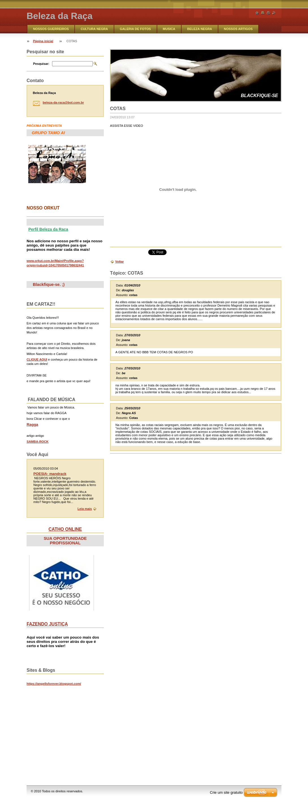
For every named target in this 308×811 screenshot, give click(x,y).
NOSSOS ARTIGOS (238, 29)
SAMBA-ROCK (38, 441)
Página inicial (43, 41)
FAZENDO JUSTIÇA (47, 624)
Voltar (119, 261)
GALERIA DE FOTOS (135, 29)
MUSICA (169, 29)
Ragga (32, 424)
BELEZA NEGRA (199, 29)
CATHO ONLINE (65, 529)
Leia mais (84, 508)
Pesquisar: (41, 63)
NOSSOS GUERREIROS (51, 29)
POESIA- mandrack (49, 474)
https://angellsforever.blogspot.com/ (54, 683)
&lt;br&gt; (69, 729)
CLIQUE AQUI (37, 359)
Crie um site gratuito (226, 792)
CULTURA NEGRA (94, 29)
